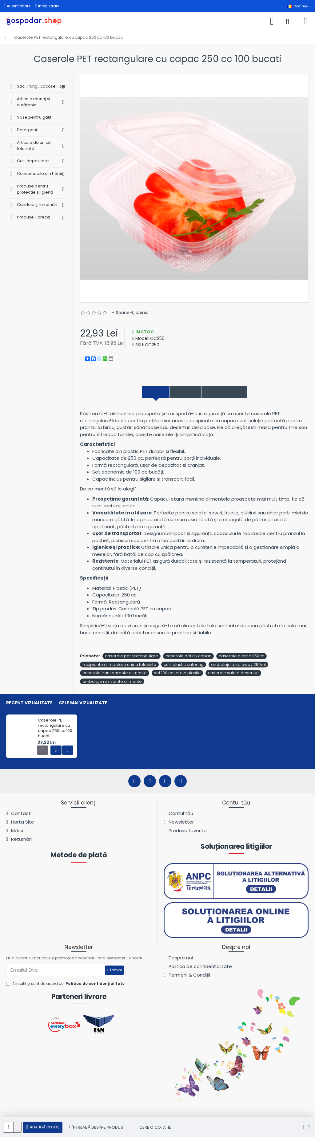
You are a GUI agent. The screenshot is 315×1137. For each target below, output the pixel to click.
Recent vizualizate (29, 703)
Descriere (144, 392)
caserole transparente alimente (114, 674)
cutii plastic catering (184, 665)
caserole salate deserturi (233, 674)
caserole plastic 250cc (241, 657)
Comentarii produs (232, 392)
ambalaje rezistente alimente (112, 682)
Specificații (181, 392)
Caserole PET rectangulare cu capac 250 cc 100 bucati (55, 728)
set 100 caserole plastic (177, 674)
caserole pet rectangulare (131, 657)
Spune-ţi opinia (132, 312)
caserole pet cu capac (188, 657)
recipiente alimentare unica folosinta (119, 665)
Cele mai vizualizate (83, 703)
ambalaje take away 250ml (238, 665)
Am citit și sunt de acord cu (66, 983)
